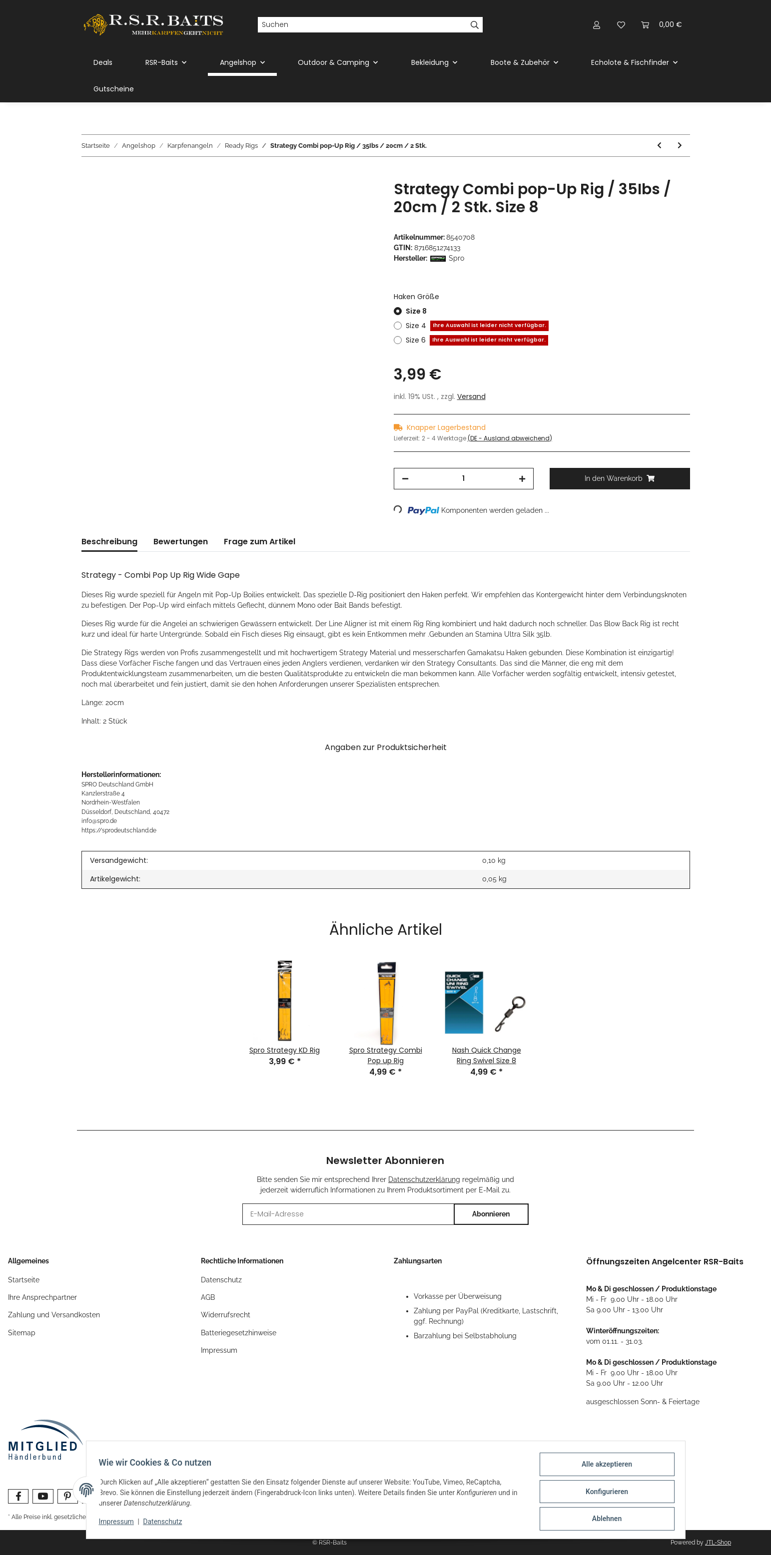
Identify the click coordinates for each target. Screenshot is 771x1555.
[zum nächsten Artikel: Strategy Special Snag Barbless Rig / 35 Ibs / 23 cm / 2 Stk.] (680, 145)
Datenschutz (221, 1280)
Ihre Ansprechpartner (42, 1297)
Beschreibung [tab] (109, 541)
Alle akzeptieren (603, 1468)
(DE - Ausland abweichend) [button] (510, 438)
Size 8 (416, 311)
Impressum (219, 1350)
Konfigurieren (603, 1494)
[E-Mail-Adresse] (348, 1214)
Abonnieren (491, 1214)
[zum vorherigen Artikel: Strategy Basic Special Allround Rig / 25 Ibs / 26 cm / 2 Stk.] (659, 145)
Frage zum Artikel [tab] (259, 541)
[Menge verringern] (405, 478)
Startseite (23, 1280)
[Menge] (464, 478)
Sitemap (21, 1333)
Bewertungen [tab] (180, 541)
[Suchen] (362, 24)
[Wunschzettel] (621, 24)
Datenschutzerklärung (424, 1179)
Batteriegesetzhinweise (238, 1333)
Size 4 (477, 326)
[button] (597, 24)
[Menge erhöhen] (522, 478)
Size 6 (477, 340)
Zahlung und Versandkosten (54, 1315)
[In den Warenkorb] (89, 174)
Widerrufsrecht (225, 1315)
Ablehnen (603, 1520)
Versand (471, 396)
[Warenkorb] (661, 24)
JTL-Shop (718, 1542)
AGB (208, 1297)
